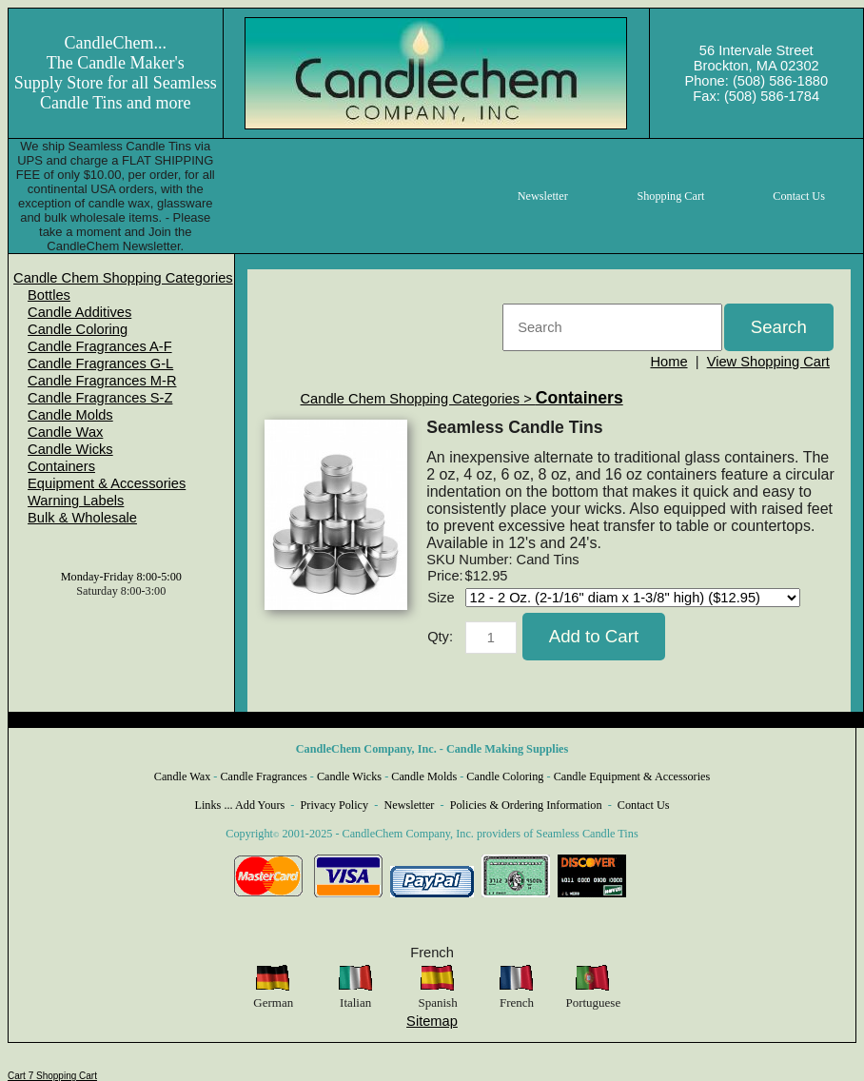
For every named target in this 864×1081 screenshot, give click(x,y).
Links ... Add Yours (240, 805)
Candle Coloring (78, 329)
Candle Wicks (70, 449)
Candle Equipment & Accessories (632, 776)
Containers (61, 466)
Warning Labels (76, 500)
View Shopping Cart (768, 361)
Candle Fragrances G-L (100, 363)
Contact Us (644, 805)
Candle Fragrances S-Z (100, 397)
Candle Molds (70, 415)
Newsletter (408, 805)
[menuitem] (123, 277)
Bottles (49, 295)
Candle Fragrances (263, 776)
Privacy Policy (335, 805)
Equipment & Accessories (107, 483)
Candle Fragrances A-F (100, 346)
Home (668, 361)
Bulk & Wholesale (82, 517)
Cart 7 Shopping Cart (52, 1076)
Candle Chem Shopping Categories (123, 277)
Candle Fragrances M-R (102, 380)
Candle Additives (79, 312)
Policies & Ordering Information (526, 805)
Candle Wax (65, 432)
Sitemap (432, 1021)
